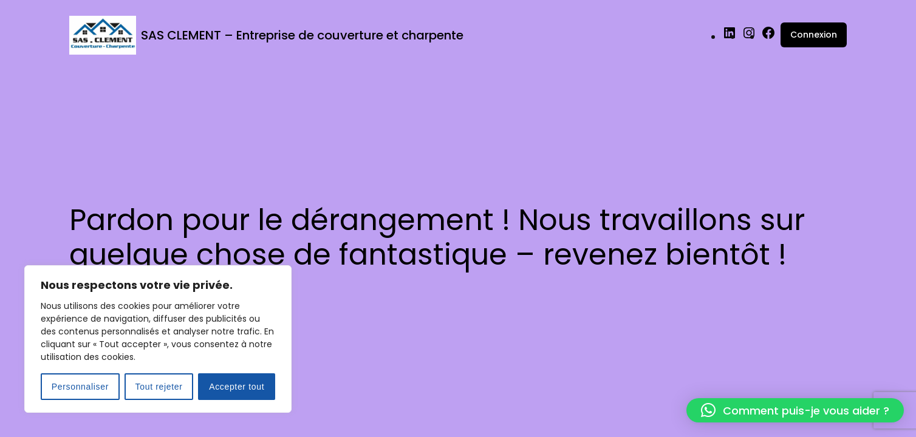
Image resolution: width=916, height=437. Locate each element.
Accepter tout (236, 386)
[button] (795, 410)
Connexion (813, 35)
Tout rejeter (159, 386)
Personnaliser (80, 386)
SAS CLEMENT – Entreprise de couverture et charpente (302, 35)
